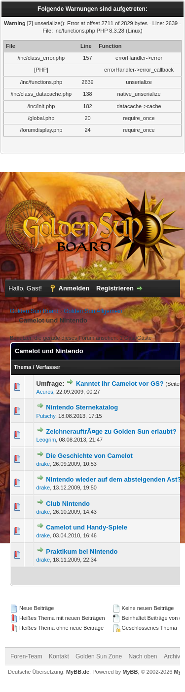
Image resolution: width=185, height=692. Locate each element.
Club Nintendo (68, 503)
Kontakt (59, 656)
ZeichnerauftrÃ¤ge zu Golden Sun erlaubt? (111, 431)
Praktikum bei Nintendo (81, 551)
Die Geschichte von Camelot (89, 455)
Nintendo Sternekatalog (82, 407)
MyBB (130, 672)
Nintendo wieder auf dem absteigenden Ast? (113, 479)
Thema (22, 367)
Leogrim (46, 440)
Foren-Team (26, 656)
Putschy (46, 416)
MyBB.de (77, 672)
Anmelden (74, 288)
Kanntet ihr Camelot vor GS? (120, 383)
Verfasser (48, 367)
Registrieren (115, 288)
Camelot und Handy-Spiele (86, 527)
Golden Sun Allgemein (93, 311)
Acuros (45, 392)
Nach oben (143, 656)
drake (43, 464)
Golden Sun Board (34, 311)
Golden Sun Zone (98, 656)
